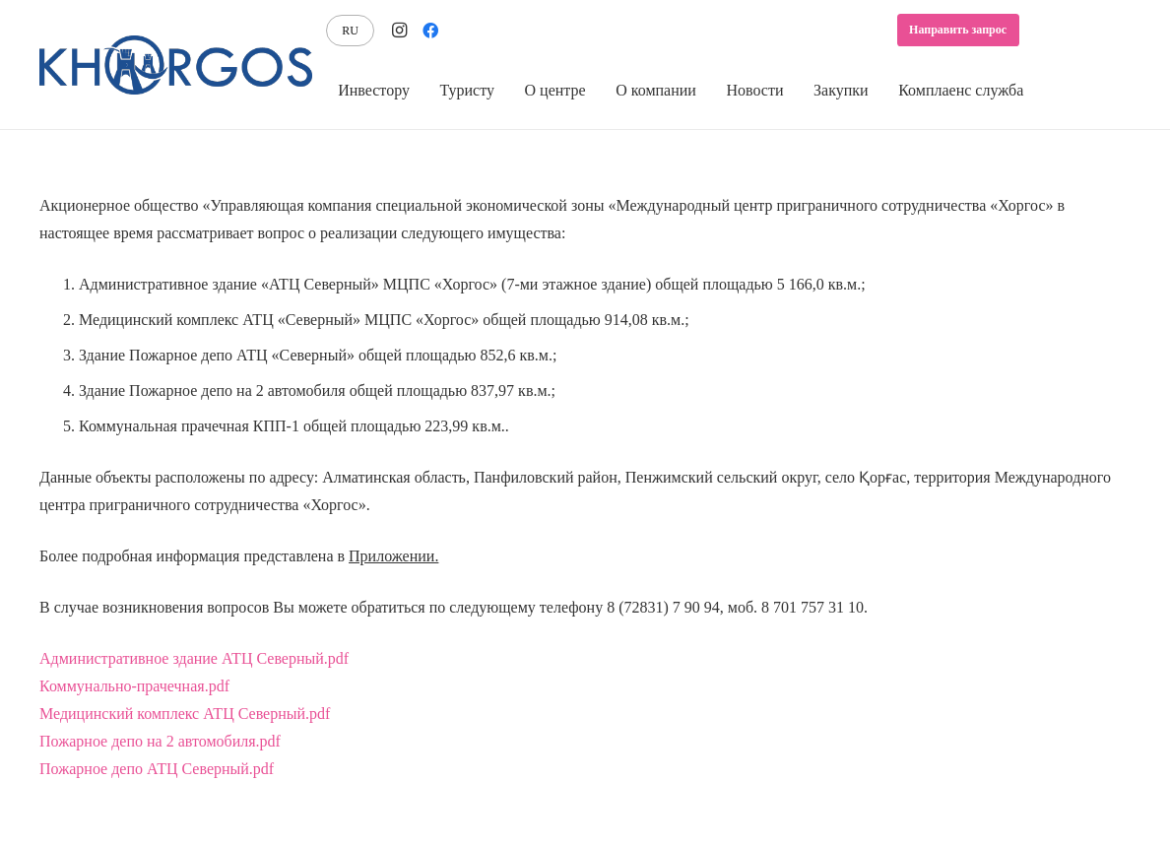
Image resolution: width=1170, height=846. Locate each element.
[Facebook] (430, 30)
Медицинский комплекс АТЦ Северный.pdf (184, 713)
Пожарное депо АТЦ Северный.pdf (156, 768)
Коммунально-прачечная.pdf (134, 686)
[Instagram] (399, 30)
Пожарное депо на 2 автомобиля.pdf (160, 741)
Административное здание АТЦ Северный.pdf (194, 658)
